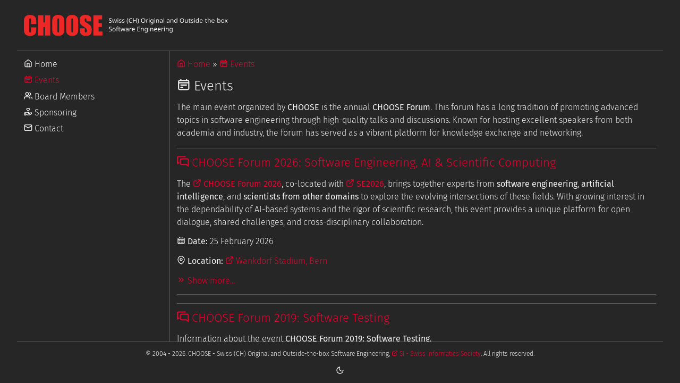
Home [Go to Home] (40, 64)
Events (236, 64)
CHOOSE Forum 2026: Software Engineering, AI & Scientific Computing (366, 162)
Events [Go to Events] (41, 80)
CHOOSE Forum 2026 (237, 184)
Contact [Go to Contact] (43, 128)
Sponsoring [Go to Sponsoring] (50, 112)
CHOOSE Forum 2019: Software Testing (283, 318)
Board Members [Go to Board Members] (59, 96)
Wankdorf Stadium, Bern (276, 261)
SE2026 (365, 184)
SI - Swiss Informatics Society (436, 353)
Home (193, 64)
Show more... (206, 281)
